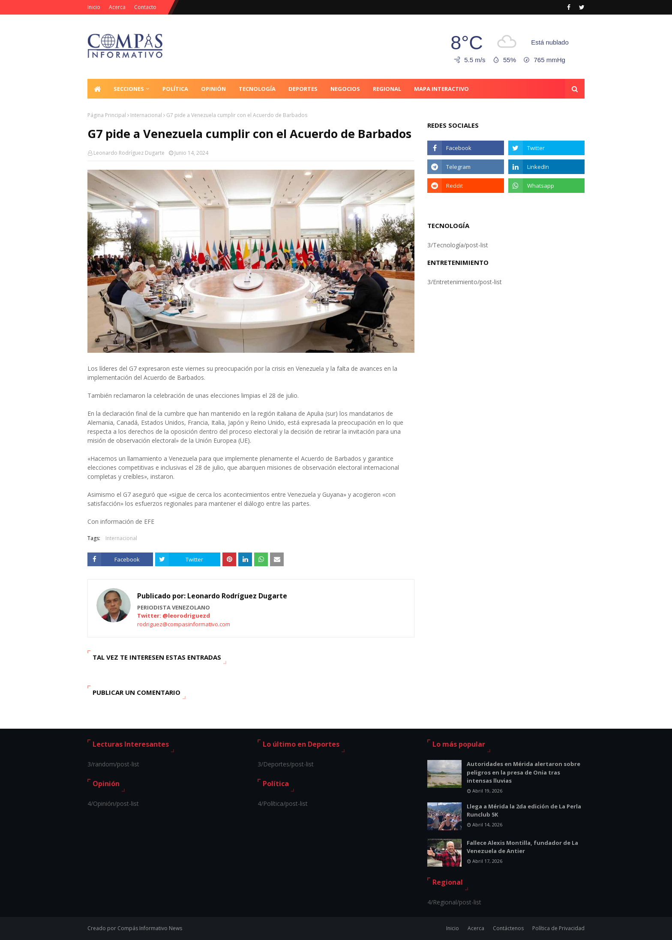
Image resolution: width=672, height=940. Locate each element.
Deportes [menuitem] (303, 89)
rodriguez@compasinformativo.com (183, 624)
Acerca (117, 7)
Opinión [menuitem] (213, 89)
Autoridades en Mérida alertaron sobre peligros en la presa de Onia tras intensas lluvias (523, 772)
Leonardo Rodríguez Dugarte (129, 152)
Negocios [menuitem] (345, 89)
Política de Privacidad (558, 928)
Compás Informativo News (149, 928)
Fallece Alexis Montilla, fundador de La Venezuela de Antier (522, 847)
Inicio (93, 7)
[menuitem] (97, 89)
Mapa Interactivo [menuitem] (441, 89)
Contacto (145, 7)
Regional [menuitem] (387, 89)
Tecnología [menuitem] (257, 89)
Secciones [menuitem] (129, 89)
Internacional (146, 115)
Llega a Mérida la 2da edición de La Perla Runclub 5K (524, 810)
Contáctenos (508, 928)
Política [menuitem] (175, 89)
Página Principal (106, 115)
